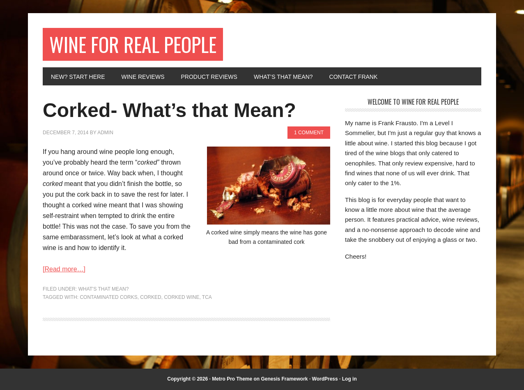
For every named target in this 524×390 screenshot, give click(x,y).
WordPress (325, 379)
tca (207, 297)
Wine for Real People (132, 44)
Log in (349, 379)
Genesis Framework (284, 379)
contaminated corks (108, 297)
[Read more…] (64, 269)
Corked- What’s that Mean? (169, 110)
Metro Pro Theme (232, 379)
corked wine (181, 297)
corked (150, 297)
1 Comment (309, 132)
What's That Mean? (103, 289)
